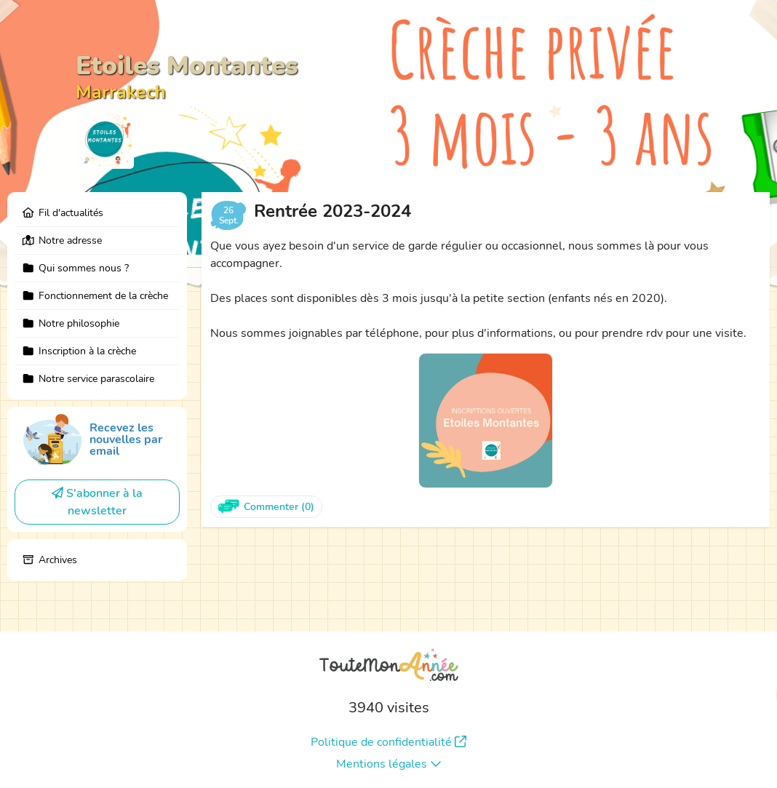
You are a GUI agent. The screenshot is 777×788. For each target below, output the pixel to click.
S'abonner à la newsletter (97, 502)
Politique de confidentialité (388, 742)
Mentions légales (389, 764)
